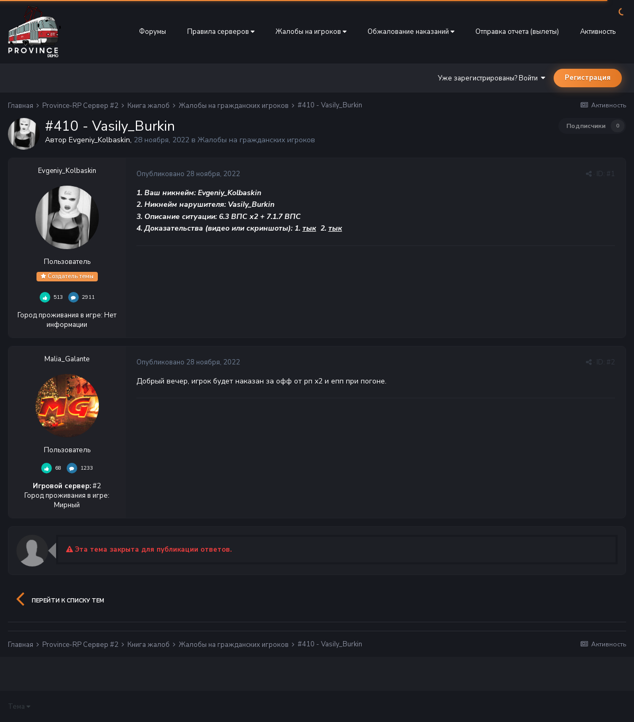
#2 (611, 362)
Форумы (152, 31)
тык (309, 228)
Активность (597, 31)
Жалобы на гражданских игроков (256, 140)
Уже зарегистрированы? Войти (491, 78)
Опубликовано (188, 174)
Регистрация (588, 78)
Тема (19, 706)
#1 (611, 174)
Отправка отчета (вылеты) (517, 31)
